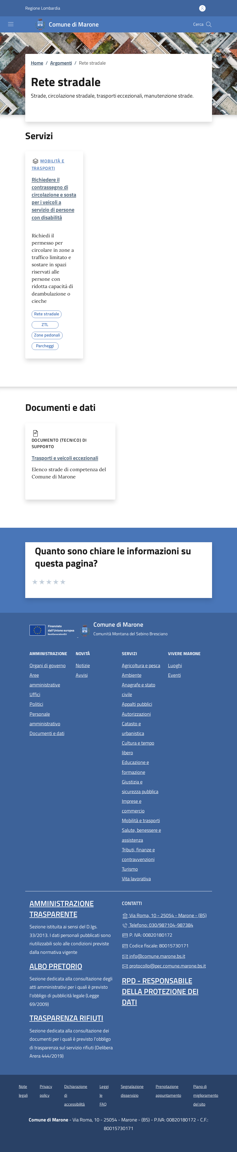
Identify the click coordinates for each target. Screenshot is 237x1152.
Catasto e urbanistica (133, 728)
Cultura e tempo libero (138, 747)
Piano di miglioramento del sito (205, 1095)
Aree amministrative (45, 679)
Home (37, 63)
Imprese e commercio (133, 805)
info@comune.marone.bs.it (153, 956)
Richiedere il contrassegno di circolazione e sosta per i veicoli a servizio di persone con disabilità (54, 198)
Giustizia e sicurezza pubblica (140, 786)
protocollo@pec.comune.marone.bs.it (164, 965)
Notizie (83, 665)
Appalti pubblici (137, 704)
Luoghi (175, 665)
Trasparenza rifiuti (66, 1018)
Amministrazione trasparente (62, 909)
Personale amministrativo (45, 718)
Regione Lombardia (42, 8)
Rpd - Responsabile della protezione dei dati (160, 991)
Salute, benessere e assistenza (141, 834)
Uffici (35, 694)
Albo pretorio (56, 966)
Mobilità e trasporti (141, 820)
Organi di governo (48, 665)
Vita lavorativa (136, 878)
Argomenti (61, 63)
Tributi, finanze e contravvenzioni (138, 854)
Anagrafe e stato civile (138, 689)
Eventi (174, 675)
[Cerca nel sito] (209, 24)
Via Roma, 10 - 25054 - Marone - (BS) (165, 915)
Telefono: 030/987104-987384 (157, 925)
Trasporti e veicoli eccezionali (65, 458)
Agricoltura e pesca (141, 665)
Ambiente (131, 675)
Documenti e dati (47, 733)
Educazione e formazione (135, 767)
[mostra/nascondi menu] (11, 24)
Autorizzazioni (136, 714)
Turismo (130, 869)
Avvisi (82, 675)
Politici (36, 704)
